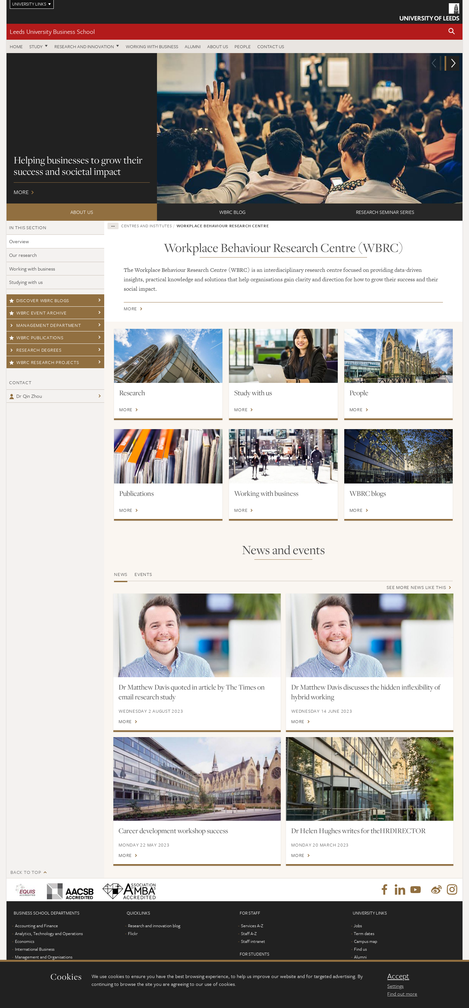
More (234, 128)
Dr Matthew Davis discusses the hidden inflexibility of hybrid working (365, 692)
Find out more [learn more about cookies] (402, 993)
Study (36, 46)
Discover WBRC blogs (39, 300)
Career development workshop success (173, 830)
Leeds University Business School (52, 31)
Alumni (193, 46)
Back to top (25, 881)
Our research (23, 255)
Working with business (152, 46)
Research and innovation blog (154, 935)
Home (16, 46)
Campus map (365, 950)
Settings (395, 985)
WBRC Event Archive (37, 312)
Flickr (133, 943)
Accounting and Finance (36, 935)
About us (217, 46)
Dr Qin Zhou (25, 395)
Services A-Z (252, 935)
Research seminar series (385, 212)
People (242, 46)
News (120, 574)
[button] (451, 31)
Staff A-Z (249, 943)
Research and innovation (84, 46)
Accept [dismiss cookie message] (398, 976)
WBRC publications (36, 337)
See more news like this (416, 587)
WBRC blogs (367, 493)
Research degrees (35, 349)
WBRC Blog (232, 212)
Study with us (253, 393)
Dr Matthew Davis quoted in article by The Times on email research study (192, 692)
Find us (360, 958)
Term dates (364, 943)
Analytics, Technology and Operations (49, 943)
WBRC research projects (44, 362)
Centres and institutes (146, 226)
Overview (19, 241)
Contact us (270, 46)
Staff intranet (253, 950)
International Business (34, 958)
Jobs (358, 935)
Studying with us (26, 282)
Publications (136, 493)
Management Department (45, 325)
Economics (24, 950)
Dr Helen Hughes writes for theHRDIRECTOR (358, 830)
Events (143, 574)
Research (132, 393)
